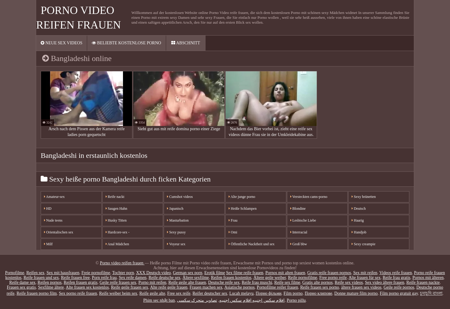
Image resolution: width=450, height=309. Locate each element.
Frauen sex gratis (21, 287)
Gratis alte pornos (317, 282)
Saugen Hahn (116, 208)
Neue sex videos (61, 43)
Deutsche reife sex (224, 282)
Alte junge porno (242, 197)
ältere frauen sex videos (361, 287)
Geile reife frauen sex (118, 282)
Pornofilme (14, 272)
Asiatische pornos (239, 287)
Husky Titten (116, 220)
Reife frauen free (75, 277)
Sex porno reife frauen (78, 293)
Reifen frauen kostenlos (231, 277)
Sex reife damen (132, 277)
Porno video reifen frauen (122, 263)
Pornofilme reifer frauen (277, 287)
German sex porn (187, 272)
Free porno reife (333, 277)
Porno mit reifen (152, 282)
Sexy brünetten (364, 197)
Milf (48, 244)
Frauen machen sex (205, 287)
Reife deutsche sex (164, 277)
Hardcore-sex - (118, 232)
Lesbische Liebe (303, 220)
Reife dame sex (22, 282)
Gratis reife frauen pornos (329, 272)
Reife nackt (115, 197)
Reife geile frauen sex (129, 287)
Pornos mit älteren (428, 277)
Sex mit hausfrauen (62, 272)
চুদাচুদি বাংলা (431, 293)
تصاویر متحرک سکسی (197, 300)
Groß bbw (298, 244)
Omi (233, 232)
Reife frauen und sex (41, 277)
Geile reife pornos (399, 287)
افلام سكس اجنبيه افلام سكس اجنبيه (252, 300)
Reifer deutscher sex (210, 293)
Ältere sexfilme (195, 277)
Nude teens (53, 220)
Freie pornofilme (95, 272)
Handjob (359, 232)
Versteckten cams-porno (308, 197)
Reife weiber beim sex (118, 293)
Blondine (298, 208)
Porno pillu (296, 300)
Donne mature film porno (356, 293)
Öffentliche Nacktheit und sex (251, 244)
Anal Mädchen (117, 244)
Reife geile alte (152, 293)
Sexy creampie (363, 244)
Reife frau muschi (257, 282)
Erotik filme (214, 272)
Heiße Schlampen (243, 208)
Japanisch (175, 208)
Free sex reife (178, 293)
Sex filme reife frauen (244, 272)
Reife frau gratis (396, 277)
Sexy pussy (176, 232)
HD (47, 208)
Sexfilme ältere (51, 287)
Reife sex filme (287, 282)
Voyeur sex (176, 244)
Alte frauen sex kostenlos (87, 287)
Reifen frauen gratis (80, 282)
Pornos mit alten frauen (285, 272)
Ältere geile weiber (270, 277)
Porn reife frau (104, 277)
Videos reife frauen (395, 272)
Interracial (298, 232)
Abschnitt (185, 43)
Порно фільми (268, 293)
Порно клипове (318, 293)
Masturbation (178, 220)
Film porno (293, 293)
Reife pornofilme (302, 277)
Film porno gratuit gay (399, 293)
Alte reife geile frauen (168, 287)
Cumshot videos (180, 197)
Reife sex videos (349, 282)
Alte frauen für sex (364, 277)
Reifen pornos (50, 282)
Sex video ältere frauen (384, 282)
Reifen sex (35, 272)
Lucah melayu (241, 293)
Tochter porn (123, 272)
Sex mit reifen (365, 272)
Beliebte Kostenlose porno (126, 43)
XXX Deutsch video (153, 272)
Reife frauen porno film (36, 293)
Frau (233, 220)
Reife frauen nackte (423, 282)
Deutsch (359, 208)
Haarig (358, 220)
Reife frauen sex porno (319, 287)
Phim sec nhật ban (159, 300)
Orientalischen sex (58, 232)
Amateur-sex (54, 197)
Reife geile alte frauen (187, 282)
